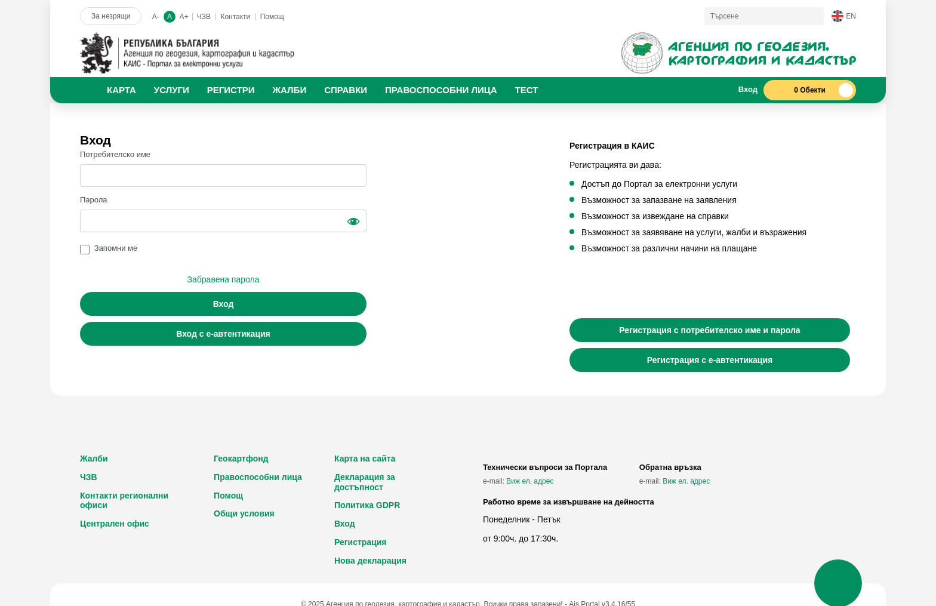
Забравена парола (223, 279)
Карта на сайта (365, 458)
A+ (183, 17)
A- (155, 17)
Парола (93, 199)
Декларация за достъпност (364, 482)
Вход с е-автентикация (223, 334)
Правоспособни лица (258, 477)
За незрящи (110, 16)
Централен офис (114, 523)
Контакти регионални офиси (124, 500)
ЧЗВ (204, 16)
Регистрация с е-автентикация (710, 360)
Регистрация (360, 542)
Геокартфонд (241, 458)
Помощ (272, 16)
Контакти (235, 16)
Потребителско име (115, 154)
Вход (223, 304)
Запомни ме (116, 248)
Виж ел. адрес (529, 481)
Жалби (94, 458)
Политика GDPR (367, 505)
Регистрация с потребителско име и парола (709, 330)
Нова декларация (370, 560)
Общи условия (244, 513)
